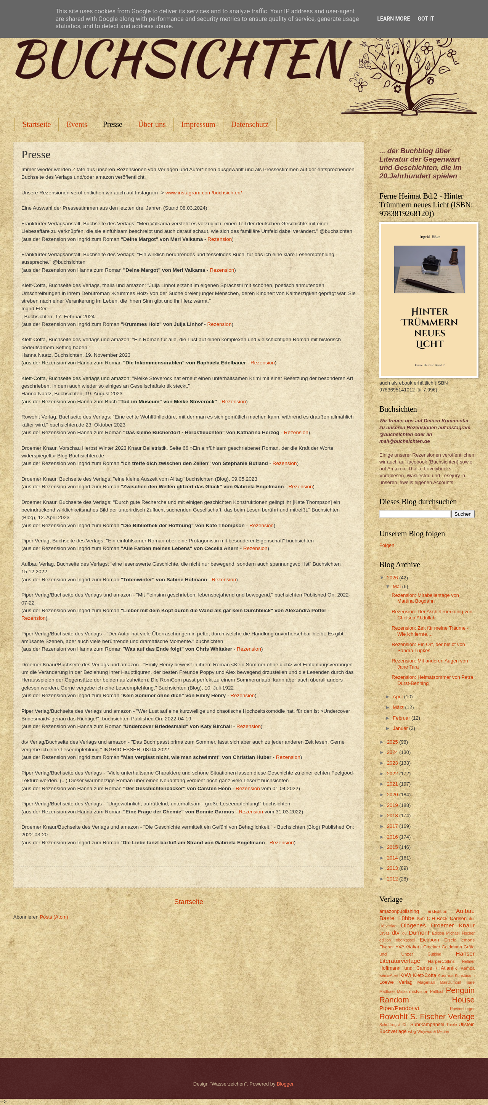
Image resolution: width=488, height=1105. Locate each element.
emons (468, 940)
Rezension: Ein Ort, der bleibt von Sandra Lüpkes (428, 647)
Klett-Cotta (424, 975)
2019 (393, 805)
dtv (396, 932)
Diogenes (413, 925)
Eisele (450, 940)
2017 (393, 826)
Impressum (198, 124)
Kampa (468, 968)
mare (470, 982)
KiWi (405, 975)
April (398, 696)
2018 (393, 815)
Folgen (386, 545)
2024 (393, 752)
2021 (393, 784)
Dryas (384, 933)
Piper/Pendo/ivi (399, 1008)
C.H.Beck (437, 918)
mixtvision (419, 991)
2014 (393, 858)
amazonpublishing (399, 911)
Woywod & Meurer (433, 1032)
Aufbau (465, 911)
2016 (393, 837)
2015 (393, 847)
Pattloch (437, 992)
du (404, 933)
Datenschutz (250, 124)
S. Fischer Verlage (442, 1016)
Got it (425, 19)
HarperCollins (441, 961)
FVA (400, 946)
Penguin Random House (427, 995)
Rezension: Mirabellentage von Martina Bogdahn (425, 598)
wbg (412, 1031)
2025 (393, 742)
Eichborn (429, 940)
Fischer (386, 947)
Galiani (414, 946)
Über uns (152, 124)
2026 (393, 578)
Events (76, 124)
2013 (393, 868)
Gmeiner (431, 947)
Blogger (285, 1084)
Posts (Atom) (54, 917)
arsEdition (438, 911)
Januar (401, 728)
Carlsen (458, 918)
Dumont (419, 932)
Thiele (451, 1025)
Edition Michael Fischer (453, 933)
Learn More (393, 19)
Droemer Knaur (453, 925)
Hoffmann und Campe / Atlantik (418, 968)
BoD (421, 919)
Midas (402, 992)
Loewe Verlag (396, 982)
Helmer (468, 961)
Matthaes (387, 992)
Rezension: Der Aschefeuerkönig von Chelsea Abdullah (432, 614)
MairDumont (450, 982)
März (399, 707)
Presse (112, 124)
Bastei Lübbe (397, 918)
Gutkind (434, 954)
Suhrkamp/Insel (427, 1024)
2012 (393, 879)
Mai (397, 586)
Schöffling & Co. (394, 1025)
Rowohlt (393, 1016)
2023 (393, 763)
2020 (393, 794)
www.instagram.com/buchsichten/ (203, 193)
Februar (402, 718)
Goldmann (452, 947)
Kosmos (446, 975)
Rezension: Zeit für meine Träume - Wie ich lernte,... (430, 631)
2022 (393, 773)
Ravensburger (462, 1009)
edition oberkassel (397, 940)
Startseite (36, 124)
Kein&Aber (388, 975)
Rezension (219, 239)
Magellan (426, 982)
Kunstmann (465, 975)
